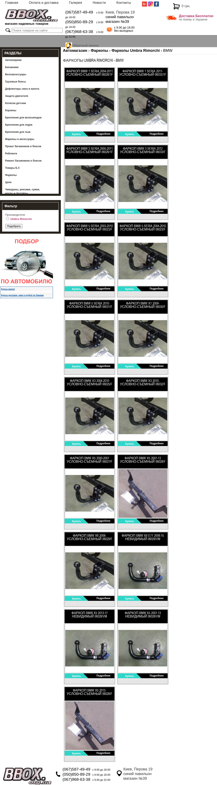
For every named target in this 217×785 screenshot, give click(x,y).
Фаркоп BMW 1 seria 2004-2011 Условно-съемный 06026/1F (89, 72)
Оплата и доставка (43, 2)
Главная (11, 2)
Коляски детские (15, 103)
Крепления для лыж (18, 131)
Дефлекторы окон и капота (22, 88)
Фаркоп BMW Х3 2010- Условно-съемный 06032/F (143, 382)
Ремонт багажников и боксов (23, 160)
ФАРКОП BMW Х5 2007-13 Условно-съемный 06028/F (143, 459)
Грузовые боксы (15, 81)
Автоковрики (13, 60)
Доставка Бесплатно (196, 16)
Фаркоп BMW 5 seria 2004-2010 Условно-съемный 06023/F (143, 227)
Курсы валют (8, 289)
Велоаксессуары (15, 74)
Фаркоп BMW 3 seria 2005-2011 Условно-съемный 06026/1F (89, 150)
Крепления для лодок (18, 124)
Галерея (75, 2)
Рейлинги (11, 153)
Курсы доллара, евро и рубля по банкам (22, 295)
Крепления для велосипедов (23, 117)
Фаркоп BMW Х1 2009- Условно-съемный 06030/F (143, 305)
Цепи (8, 182)
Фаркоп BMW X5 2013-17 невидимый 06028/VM (89, 614)
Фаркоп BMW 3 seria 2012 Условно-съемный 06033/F (143, 150)
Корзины (10, 110)
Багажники (12, 67)
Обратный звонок (85, 45)
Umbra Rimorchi (21, 219)
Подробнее (103, 133)
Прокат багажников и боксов (23, 146)
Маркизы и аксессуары (19, 139)
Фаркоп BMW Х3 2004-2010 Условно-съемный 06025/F (89, 382)
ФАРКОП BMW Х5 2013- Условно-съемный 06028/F (89, 692)
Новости (99, 2)
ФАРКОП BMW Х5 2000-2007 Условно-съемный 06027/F (89, 459)
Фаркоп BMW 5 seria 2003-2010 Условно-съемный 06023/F (89, 227)
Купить (76, 134)
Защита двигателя (16, 96)
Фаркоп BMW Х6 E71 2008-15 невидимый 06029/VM (143, 537)
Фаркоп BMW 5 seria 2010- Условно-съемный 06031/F (89, 305)
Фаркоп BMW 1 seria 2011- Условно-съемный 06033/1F (142, 72)
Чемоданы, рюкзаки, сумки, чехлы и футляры (22, 191)
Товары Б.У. (12, 167)
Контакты (123, 2)
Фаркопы (11, 175)
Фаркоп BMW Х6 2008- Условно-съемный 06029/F (89, 537)
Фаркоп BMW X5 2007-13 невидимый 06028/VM (143, 614)
